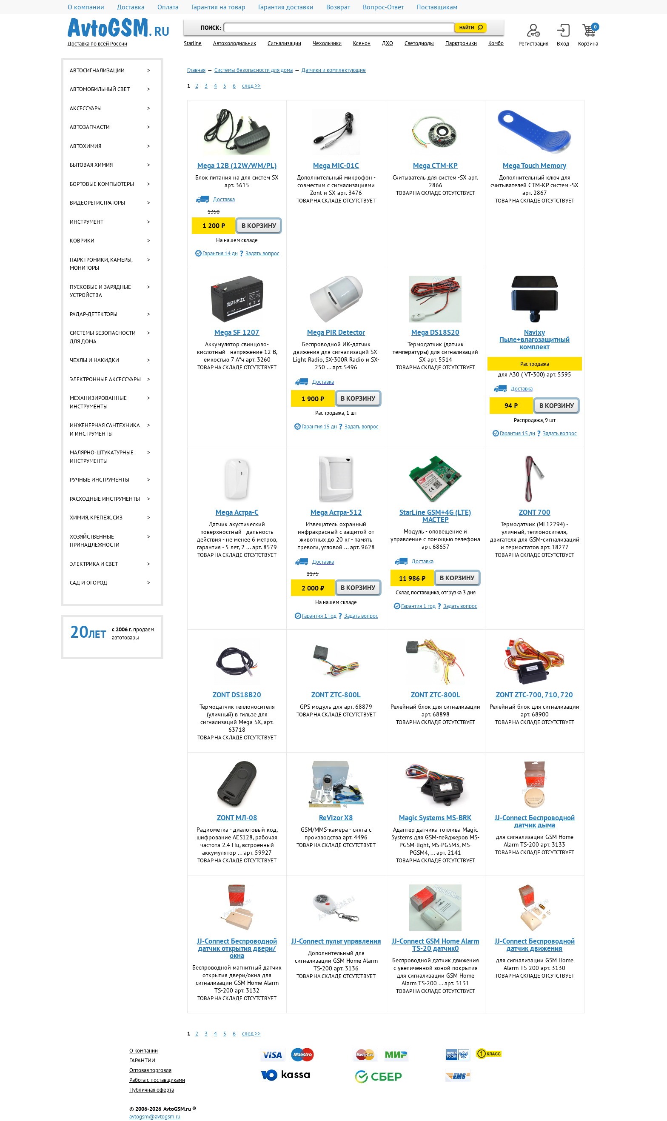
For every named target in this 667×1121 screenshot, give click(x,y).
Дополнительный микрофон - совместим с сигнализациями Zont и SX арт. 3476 (336, 185)
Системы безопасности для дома (103, 337)
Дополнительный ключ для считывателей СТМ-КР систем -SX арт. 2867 (534, 185)
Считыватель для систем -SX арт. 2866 (435, 181)
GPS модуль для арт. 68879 (336, 706)
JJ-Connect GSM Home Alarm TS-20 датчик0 (435, 944)
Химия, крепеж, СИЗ (96, 517)
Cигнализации (284, 43)
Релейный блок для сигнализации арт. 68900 (534, 710)
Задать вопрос (262, 253)
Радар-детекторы (93, 314)
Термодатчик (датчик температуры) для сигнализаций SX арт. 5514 (435, 351)
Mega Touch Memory (534, 165)
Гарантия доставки (286, 7)
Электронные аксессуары (105, 379)
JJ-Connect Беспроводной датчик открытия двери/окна (237, 948)
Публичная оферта (151, 1089)
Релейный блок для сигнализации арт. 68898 (435, 710)
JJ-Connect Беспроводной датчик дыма (535, 821)
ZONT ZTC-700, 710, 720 (534, 694)
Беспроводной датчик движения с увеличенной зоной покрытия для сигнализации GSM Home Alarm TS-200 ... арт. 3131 (435, 971)
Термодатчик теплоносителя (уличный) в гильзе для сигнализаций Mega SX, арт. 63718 (237, 718)
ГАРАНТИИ (142, 1060)
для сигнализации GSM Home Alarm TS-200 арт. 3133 (534, 840)
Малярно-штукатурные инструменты (102, 457)
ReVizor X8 (336, 817)
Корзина (588, 35)
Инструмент (86, 221)
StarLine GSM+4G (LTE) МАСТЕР (435, 516)
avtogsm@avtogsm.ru (154, 1116)
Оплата (168, 7)
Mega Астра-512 (336, 512)
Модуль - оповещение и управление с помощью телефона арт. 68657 (435, 539)
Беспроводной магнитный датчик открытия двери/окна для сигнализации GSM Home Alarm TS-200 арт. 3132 (237, 979)
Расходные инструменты (105, 498)
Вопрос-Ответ (383, 7)
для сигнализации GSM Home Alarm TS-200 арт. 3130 (534, 964)
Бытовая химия (91, 164)
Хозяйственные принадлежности (95, 541)
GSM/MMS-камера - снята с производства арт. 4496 (336, 833)
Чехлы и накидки (94, 360)
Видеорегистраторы (97, 202)
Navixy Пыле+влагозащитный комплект (534, 339)
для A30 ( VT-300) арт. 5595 (534, 374)
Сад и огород (88, 582)
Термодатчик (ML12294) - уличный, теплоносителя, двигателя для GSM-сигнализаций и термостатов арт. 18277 (534, 535)
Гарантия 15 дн (319, 426)
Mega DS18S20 (435, 332)
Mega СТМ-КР (435, 165)
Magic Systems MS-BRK (435, 817)
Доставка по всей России (97, 43)
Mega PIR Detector (336, 332)
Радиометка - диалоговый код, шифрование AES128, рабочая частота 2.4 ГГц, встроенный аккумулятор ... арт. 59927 (237, 841)
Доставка (131, 7)
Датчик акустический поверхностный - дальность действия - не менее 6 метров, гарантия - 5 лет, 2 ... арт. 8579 (237, 535)
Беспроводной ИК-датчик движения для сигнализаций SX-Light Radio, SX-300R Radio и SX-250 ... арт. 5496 (336, 355)
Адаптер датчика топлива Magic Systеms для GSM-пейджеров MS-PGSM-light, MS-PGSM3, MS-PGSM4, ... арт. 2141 (435, 841)
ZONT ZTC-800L (336, 694)
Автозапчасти (90, 127)
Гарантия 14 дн (220, 253)
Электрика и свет (94, 564)
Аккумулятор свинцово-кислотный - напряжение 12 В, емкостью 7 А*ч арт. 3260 (237, 351)
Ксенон (362, 43)
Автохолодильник (234, 43)
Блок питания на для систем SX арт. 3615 (237, 181)
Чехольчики (327, 43)
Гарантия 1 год (319, 615)
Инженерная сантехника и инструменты (105, 429)
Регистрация (533, 35)
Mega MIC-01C (336, 165)
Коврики (82, 240)
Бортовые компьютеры (102, 184)
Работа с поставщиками (157, 1080)
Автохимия (85, 146)
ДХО (387, 43)
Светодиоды (419, 43)
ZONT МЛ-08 (237, 817)
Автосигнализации (97, 70)
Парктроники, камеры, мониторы (101, 264)
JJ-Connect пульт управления (336, 941)
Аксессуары (86, 108)
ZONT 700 (534, 512)
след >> (251, 85)
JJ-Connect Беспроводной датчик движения (535, 944)
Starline (193, 43)
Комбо (496, 43)
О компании (86, 7)
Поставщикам (436, 7)
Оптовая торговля (150, 1070)
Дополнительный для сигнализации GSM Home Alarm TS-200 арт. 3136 (336, 960)
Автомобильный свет (100, 89)
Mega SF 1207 (236, 332)
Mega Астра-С (237, 512)
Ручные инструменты (99, 479)
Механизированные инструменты (98, 402)
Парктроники (461, 43)
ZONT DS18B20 (237, 694)
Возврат (338, 7)
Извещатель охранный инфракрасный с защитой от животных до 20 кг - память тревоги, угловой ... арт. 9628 (336, 535)
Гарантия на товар (218, 7)
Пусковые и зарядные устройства (100, 291)
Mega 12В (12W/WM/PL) (237, 165)
